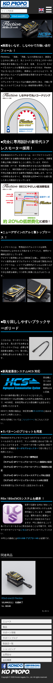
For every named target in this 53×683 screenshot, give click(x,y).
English (41, 10)
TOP (5, 16)
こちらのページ (28, 419)
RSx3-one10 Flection (12, 598)
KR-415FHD (38, 411)
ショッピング (9, 649)
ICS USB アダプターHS (27, 538)
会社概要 (7, 660)
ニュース (7, 621)
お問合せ (7, 654)
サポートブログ (10, 638)
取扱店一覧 (8, 643)
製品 (5, 627)
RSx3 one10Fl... (19, 16)
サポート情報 (9, 632)
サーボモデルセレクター (27, 448)
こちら (23, 530)
